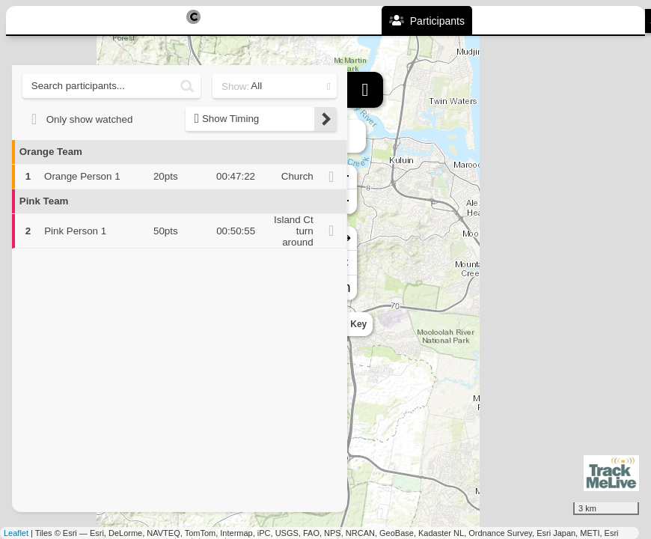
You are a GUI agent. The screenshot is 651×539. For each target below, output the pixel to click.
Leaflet (16, 533)
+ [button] (359, 177)
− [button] (359, 201)
